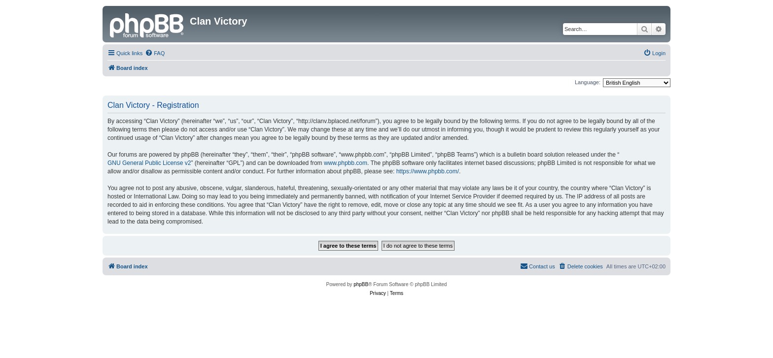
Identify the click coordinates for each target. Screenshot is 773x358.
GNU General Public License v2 (149, 163)
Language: (587, 82)
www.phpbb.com (345, 163)
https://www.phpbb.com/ (427, 171)
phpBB (360, 284)
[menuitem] (155, 53)
